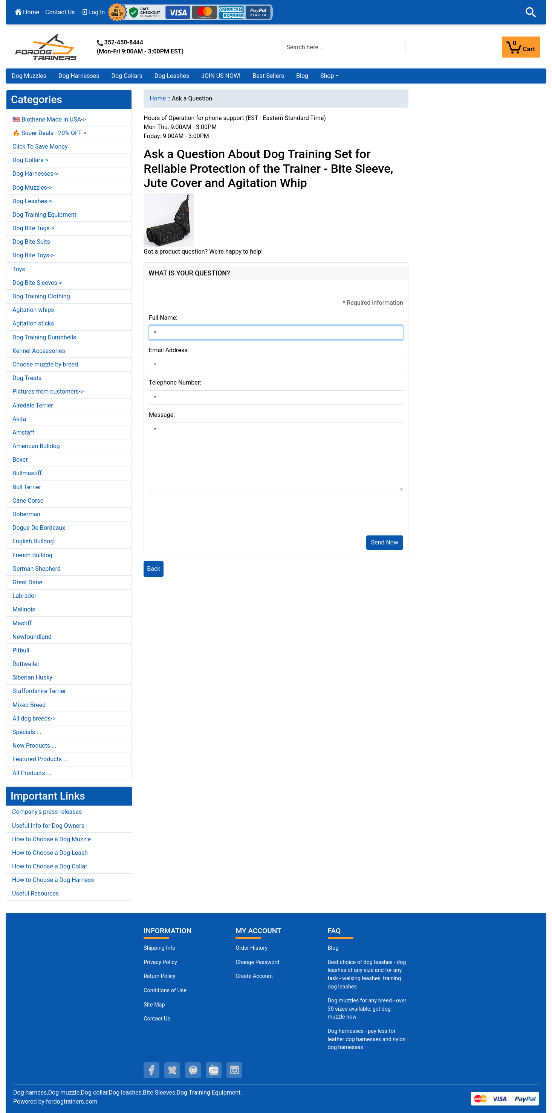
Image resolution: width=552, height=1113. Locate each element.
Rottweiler (26, 663)
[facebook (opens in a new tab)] (151, 1070)
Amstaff (23, 432)
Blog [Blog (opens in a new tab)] (302, 75)
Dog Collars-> (30, 160)
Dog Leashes (171, 75)
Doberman (26, 514)
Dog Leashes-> (32, 201)
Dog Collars (127, 75)
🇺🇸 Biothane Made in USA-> (49, 119)
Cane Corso (28, 500)
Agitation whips (33, 309)
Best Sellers (268, 75)
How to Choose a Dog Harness (53, 879)
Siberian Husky (32, 677)
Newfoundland (32, 636)
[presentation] (206, 514)
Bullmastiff (27, 473)
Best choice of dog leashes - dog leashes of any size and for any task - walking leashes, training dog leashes (367, 974)
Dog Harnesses (78, 75)
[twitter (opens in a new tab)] (172, 1070)
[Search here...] (343, 47)
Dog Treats (26, 378)
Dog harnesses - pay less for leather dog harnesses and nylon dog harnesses (367, 1039)
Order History (251, 948)
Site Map (154, 1005)
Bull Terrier (26, 487)
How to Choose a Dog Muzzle (51, 839)
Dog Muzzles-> (32, 187)
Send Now (384, 542)
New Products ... (34, 745)
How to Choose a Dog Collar (49, 866)
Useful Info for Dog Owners (48, 825)
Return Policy (159, 976)
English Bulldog (33, 541)
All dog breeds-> (34, 718)
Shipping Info (159, 948)
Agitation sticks (33, 323)
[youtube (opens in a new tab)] (213, 1070)
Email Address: (169, 350)
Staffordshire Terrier (39, 691)
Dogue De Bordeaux (38, 527)
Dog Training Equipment (44, 214)
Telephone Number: (175, 382)
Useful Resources (35, 893)
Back (153, 568)
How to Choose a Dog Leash (50, 852)
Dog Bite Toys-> (33, 255)
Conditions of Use (165, 990)
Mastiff (22, 623)
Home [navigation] (158, 98)
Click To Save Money (39, 146)
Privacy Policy (160, 962)
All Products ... (31, 773)
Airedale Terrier (32, 405)
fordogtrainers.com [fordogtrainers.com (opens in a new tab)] (72, 1101)
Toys (18, 269)
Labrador (24, 595)
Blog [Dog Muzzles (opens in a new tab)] (333, 948)
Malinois (23, 609)
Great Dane (27, 582)
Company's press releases (47, 811)
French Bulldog (32, 555)
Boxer (20, 459)
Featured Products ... (40, 759)
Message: (162, 414)
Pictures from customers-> (48, 391)
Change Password (257, 962)
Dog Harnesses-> (35, 173)
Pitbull (20, 650)
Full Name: (163, 317)
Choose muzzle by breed (45, 364)
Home (27, 12)
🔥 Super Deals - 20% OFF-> (49, 133)
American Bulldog (36, 446)
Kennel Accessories (38, 350)
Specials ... (26, 732)
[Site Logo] (47, 46)
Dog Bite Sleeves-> (37, 282)
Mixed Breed (29, 705)
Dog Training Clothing (41, 296)
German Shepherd (36, 568)
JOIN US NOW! (220, 75)
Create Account (254, 976)
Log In (93, 12)
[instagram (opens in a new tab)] (234, 1070)
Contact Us (60, 12)
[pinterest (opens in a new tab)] (192, 1070)
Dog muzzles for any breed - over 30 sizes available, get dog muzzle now (367, 1008)
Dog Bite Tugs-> (33, 228)
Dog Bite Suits (31, 241)
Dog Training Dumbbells (44, 337)
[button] (531, 12)
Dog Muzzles (29, 75)
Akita (19, 419)
